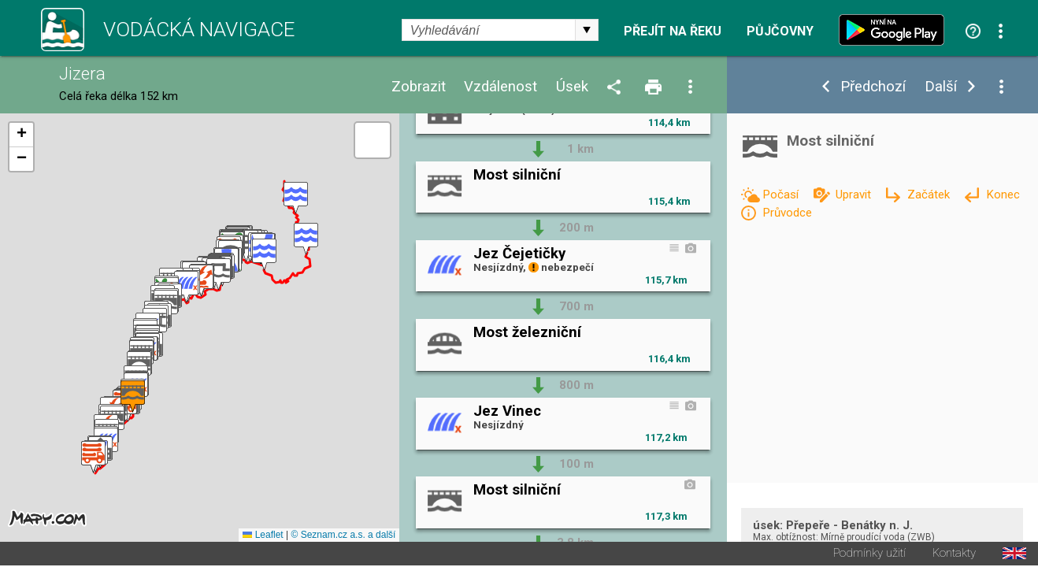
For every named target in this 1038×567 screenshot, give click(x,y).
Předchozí (873, 87)
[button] (296, 199)
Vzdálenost (500, 87)
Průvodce (787, 213)
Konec (1003, 194)
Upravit (855, 194)
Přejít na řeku (672, 31)
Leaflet (263, 536)
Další (941, 87)
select (587, 30)
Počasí (782, 194)
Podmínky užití (869, 555)
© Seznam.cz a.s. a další (343, 536)
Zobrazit (418, 87)
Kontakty (954, 555)
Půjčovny (780, 31)
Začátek (930, 194)
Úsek (572, 87)
